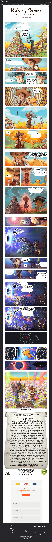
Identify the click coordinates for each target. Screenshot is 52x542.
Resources (12, 529)
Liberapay (26, 530)
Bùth (12, 531)
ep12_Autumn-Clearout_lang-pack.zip (28, 491)
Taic (50, 2)
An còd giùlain (26, 539)
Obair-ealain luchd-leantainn (12, 527)
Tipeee (26, 532)
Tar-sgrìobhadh (26, 478)
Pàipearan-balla (26, 528)
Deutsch (28, 4)
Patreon (26, 531)
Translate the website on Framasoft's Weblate (26, 536)
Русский (17, 4)
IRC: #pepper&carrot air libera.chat (40, 532)
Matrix (40, 533)
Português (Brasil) (12, 4)
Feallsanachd (12, 528)
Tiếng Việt (37, 4)
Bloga (46, 2)
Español (8, 4)
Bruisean (26, 527)
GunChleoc (29, 17)
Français (24, 4)
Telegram (40, 534)
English (2, 4)
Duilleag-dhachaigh (12, 525)
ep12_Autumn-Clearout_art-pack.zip (27, 490)
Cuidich (12, 530)
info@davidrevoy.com (41, 529)
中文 (4, 4)
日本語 (21, 4)
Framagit (26, 525)
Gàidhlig (41, 4)
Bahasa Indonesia (32, 4)
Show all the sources (26, 494)
